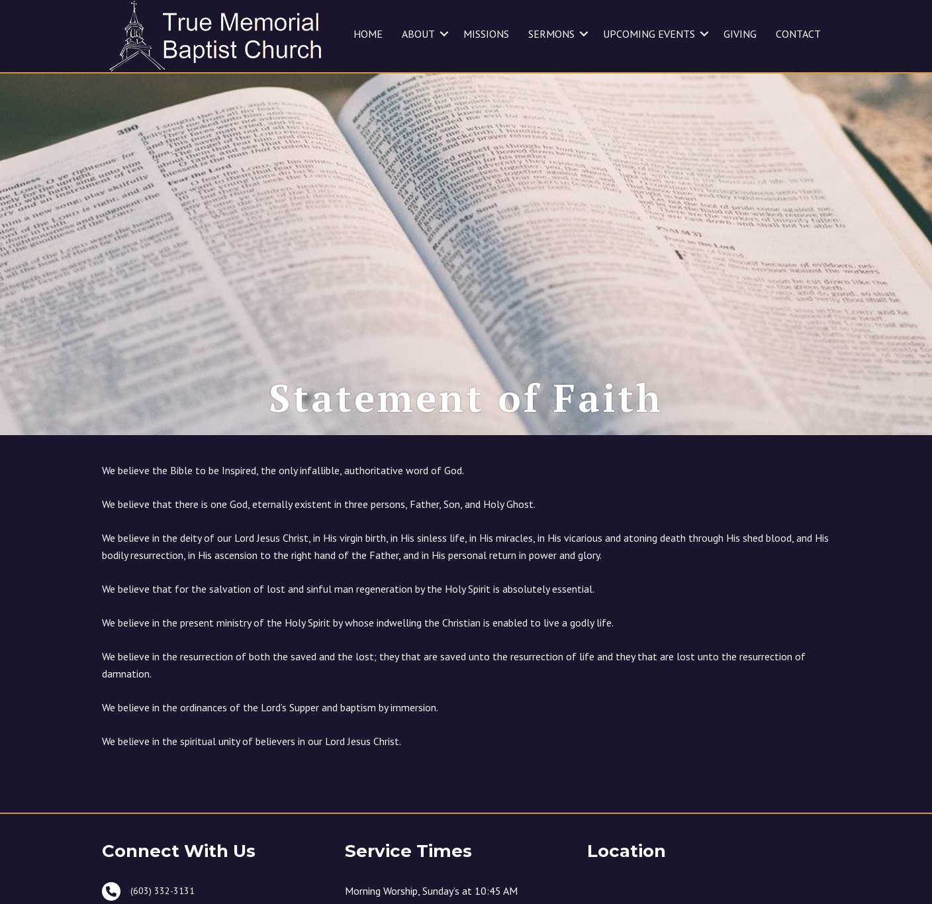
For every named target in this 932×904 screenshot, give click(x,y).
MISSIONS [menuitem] (486, 33)
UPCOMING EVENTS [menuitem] (649, 33)
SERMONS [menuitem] (551, 33)
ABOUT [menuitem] (418, 33)
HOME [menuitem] (368, 33)
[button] (444, 34)
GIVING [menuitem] (740, 33)
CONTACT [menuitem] (798, 33)
